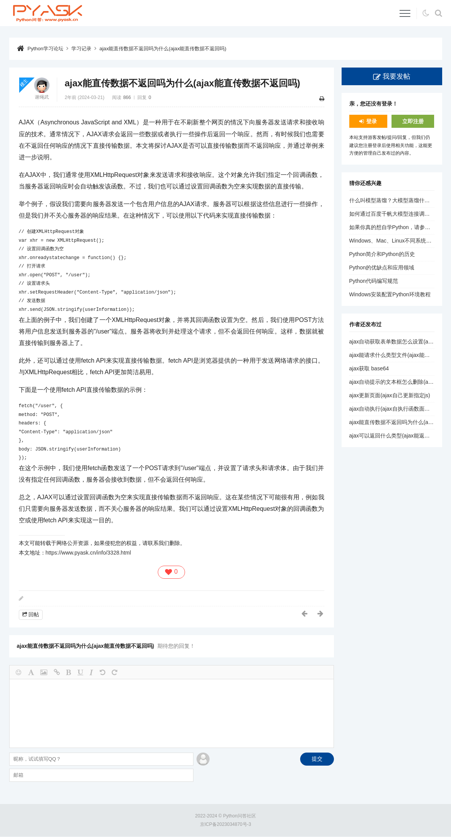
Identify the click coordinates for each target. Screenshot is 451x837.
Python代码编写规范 (373, 281)
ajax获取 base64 (369, 368)
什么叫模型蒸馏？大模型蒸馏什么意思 (395, 200)
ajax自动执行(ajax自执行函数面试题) (393, 409)
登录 (371, 121)
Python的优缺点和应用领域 (382, 267)
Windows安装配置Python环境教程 (390, 294)
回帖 (33, 614)
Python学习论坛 (47, 48)
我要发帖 (396, 76)
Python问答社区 (239, 816)
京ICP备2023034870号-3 (225, 824)
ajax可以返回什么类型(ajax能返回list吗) (396, 436)
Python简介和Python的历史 (382, 254)
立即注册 (413, 121)
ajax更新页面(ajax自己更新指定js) (389, 395)
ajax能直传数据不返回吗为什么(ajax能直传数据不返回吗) (171, 48)
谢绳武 (42, 97)
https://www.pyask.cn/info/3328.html (88, 553)
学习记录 (84, 48)
